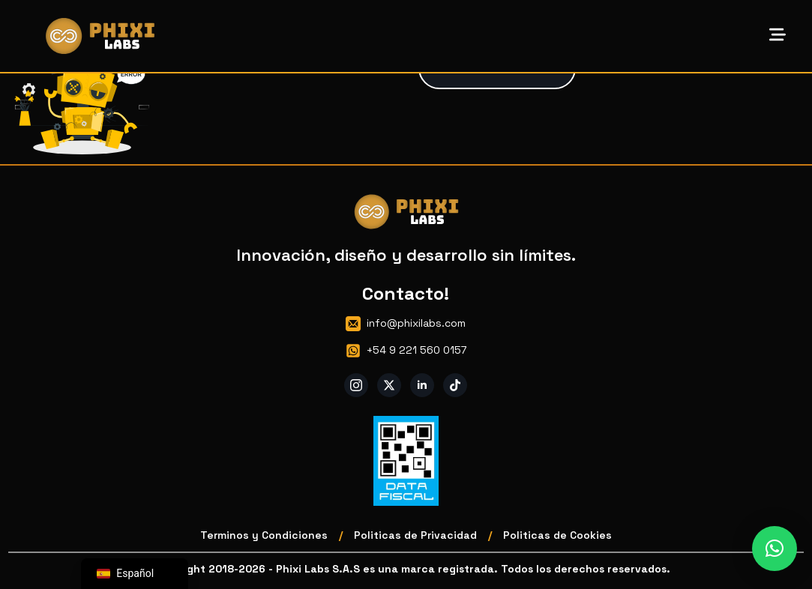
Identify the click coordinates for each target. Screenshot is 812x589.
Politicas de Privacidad (415, 535)
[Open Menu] (777, 36)
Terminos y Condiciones (264, 535)
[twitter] (389, 385)
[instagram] (356, 385)
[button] (774, 548)
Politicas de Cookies (557, 535)
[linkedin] (422, 385)
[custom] (455, 385)
